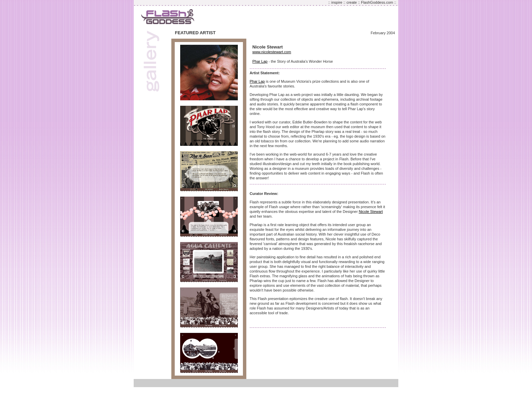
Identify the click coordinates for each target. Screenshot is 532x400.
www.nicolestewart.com (271, 52)
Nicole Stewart (371, 211)
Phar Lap (260, 61)
